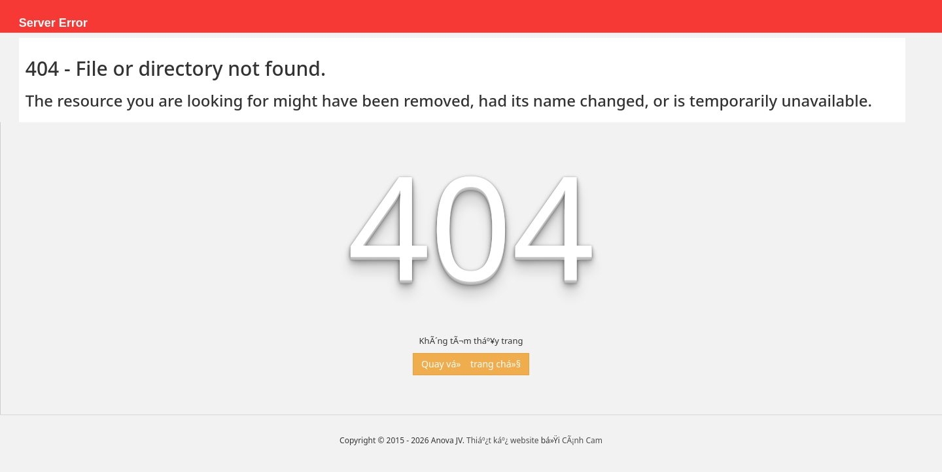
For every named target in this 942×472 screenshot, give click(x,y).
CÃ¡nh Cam (582, 440)
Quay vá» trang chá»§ (471, 364)
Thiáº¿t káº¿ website (502, 440)
